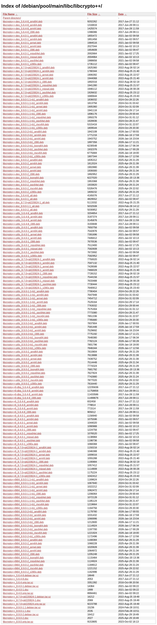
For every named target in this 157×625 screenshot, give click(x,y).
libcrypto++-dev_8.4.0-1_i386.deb (21, 50)
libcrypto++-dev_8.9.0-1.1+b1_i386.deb (24, 114)
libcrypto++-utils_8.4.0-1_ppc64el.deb (23, 252)
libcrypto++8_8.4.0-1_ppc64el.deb (21, 440)
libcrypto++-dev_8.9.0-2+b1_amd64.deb (24, 131)
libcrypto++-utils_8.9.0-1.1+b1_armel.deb (25, 298)
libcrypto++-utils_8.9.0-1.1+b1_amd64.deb (26, 291)
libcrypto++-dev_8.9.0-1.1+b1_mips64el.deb (27, 117)
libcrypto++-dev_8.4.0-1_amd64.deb (22, 35)
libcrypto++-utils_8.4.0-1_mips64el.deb (24, 245)
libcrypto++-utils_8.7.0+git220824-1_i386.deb (27, 273)
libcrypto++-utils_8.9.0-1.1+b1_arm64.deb (25, 295)
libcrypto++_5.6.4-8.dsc (15, 579)
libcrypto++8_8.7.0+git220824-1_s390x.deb (26, 476)
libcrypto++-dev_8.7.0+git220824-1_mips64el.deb (30, 85)
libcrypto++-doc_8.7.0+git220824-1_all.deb (26, 202)
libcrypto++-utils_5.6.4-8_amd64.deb (23, 213)
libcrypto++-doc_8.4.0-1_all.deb (20, 199)
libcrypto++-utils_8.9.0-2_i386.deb (21, 366)
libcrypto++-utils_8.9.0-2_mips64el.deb (24, 373)
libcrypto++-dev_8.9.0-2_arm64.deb (22, 163)
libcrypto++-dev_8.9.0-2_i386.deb (21, 174)
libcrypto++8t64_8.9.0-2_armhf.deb (22, 550)
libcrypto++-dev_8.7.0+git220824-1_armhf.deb (28, 78)
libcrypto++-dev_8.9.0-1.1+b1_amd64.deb (26, 99)
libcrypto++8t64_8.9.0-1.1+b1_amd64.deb (26, 479)
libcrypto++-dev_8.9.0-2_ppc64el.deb (23, 184)
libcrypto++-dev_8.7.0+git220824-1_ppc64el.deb (29, 92)
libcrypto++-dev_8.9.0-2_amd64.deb (22, 160)
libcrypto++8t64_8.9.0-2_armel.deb (22, 547)
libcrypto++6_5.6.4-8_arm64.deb (20, 405)
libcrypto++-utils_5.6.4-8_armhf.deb (22, 220)
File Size (92, 14)
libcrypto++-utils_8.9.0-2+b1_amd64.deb (25, 323)
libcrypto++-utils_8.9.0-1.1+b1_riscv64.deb (26, 316)
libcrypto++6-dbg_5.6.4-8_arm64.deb (23, 390)
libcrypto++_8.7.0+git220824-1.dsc (22, 600)
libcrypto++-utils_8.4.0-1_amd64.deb (23, 227)
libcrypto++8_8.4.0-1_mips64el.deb (22, 433)
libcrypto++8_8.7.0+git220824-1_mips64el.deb (28, 465)
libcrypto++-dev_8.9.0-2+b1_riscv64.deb (25, 153)
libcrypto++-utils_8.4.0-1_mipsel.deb (22, 248)
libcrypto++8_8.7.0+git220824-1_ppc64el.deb (27, 472)
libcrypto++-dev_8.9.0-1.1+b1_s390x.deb (25, 128)
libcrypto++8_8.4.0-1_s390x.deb (20, 444)
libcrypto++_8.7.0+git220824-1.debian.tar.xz (27, 596)
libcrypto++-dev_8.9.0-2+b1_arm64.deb (24, 135)
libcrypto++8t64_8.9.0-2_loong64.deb (23, 557)
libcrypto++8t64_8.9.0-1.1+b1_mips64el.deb (27, 497)
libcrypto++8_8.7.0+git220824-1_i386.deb (25, 462)
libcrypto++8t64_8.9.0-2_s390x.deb (22, 572)
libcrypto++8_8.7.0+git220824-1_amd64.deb (27, 447)
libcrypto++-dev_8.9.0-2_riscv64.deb (23, 188)
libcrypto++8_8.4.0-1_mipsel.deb (20, 437)
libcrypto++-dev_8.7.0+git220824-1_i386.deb (27, 82)
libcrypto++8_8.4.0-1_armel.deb (20, 422)
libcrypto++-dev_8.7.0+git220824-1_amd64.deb (29, 67)
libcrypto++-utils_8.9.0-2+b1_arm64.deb (24, 327)
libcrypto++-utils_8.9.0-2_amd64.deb (23, 351)
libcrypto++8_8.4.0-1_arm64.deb (20, 419)
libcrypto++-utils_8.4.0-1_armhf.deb (22, 238)
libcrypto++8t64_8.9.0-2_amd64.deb (22, 540)
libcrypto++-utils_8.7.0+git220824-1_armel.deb (28, 266)
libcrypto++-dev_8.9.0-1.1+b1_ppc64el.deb (26, 121)
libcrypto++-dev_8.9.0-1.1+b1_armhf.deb (25, 110)
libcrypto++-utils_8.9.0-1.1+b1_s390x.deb (25, 320)
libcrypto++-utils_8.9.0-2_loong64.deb (23, 369)
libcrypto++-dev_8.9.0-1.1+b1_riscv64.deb (26, 124)
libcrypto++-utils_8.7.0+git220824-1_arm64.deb (28, 263)
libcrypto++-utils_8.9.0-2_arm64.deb (22, 355)
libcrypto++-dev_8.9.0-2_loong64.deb (23, 177)
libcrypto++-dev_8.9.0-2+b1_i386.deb (23, 142)
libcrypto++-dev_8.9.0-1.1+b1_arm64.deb (25, 103)
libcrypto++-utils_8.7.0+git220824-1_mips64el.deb (30, 277)
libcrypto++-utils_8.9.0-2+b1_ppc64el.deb (25, 341)
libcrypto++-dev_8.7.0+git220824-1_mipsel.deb (28, 89)
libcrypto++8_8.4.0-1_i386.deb (19, 430)
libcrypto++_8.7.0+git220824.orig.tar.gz (24, 604)
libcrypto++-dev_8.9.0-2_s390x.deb (22, 192)
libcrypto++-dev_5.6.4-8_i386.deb (21, 32)
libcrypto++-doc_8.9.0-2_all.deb (20, 209)
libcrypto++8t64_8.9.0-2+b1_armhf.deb (24, 518)
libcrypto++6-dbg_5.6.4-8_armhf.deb (23, 394)
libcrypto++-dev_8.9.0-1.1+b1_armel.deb (25, 106)
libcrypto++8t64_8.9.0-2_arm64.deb (22, 543)
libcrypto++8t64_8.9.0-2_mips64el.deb (24, 561)
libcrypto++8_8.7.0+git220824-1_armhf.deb (26, 458)
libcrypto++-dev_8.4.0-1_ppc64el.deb (23, 60)
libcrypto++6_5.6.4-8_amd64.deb (21, 401)
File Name (9, 14)
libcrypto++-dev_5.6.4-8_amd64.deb (22, 21)
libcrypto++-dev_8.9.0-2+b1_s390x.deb (24, 156)
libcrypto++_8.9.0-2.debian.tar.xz (20, 614)
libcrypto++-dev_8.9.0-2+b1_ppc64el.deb (25, 149)
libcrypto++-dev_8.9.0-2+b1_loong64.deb (25, 145)
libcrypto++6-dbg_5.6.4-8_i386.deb (22, 398)
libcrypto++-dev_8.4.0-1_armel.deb (22, 43)
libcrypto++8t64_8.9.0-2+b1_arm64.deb (24, 515)
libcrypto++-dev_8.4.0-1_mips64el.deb (24, 53)
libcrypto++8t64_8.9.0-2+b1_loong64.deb (25, 525)
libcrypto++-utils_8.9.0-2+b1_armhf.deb (24, 330)
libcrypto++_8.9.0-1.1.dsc (17, 611)
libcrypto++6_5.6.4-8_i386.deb (19, 412)
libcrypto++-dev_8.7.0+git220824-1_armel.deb (28, 75)
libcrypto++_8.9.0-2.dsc (15, 618)
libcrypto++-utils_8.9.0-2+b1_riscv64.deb (25, 344)
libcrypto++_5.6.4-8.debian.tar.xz (20, 575)
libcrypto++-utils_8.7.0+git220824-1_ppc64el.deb (29, 284)
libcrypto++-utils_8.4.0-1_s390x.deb (22, 256)
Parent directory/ (12, 18)
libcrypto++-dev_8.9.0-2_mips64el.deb (24, 181)
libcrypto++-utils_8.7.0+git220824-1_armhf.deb (28, 270)
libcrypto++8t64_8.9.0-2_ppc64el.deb (23, 565)
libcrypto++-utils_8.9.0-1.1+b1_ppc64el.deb (26, 312)
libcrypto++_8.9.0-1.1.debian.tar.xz (22, 607)
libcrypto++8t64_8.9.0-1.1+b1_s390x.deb (25, 508)
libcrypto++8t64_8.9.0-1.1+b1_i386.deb (24, 494)
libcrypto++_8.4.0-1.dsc (15, 589)
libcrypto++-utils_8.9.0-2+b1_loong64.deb (25, 337)
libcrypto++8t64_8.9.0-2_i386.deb (21, 554)
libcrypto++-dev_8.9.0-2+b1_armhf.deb (24, 138)
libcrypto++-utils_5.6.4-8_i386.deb (21, 224)
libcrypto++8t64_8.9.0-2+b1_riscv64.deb (25, 533)
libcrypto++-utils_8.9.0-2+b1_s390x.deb (24, 348)
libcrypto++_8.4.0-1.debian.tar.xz (20, 586)
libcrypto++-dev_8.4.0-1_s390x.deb (22, 64)
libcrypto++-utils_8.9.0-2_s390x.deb (22, 383)
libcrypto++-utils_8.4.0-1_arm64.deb (22, 231)
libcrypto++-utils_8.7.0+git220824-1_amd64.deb (29, 259)
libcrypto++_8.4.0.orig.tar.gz (18, 593)
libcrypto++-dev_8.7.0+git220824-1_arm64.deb (28, 71)
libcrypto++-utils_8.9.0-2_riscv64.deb (23, 380)
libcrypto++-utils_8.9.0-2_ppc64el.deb (23, 376)
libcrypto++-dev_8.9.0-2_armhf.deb (22, 170)
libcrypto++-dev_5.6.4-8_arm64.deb (22, 25)
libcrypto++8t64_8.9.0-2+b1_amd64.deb (24, 511)
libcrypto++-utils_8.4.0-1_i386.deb (21, 241)
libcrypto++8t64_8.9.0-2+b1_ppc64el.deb (25, 529)
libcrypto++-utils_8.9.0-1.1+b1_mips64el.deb (27, 309)
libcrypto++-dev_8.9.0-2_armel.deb (22, 167)
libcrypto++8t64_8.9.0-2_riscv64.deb (23, 568)
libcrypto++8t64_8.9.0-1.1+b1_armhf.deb (25, 490)
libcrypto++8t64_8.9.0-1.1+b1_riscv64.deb (26, 504)
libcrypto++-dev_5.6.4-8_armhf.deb (22, 28)
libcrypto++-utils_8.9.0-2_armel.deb (22, 359)
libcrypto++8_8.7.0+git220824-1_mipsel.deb (27, 469)
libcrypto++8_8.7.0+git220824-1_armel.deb (26, 454)
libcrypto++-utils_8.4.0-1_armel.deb (22, 234)
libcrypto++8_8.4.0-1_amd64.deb (21, 415)
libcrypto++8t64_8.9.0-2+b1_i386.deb (23, 522)
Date (121, 14)
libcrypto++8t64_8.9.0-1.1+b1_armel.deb (25, 486)
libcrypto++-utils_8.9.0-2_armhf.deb (22, 362)
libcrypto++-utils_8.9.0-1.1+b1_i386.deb (24, 305)
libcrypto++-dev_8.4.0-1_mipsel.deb (22, 57)
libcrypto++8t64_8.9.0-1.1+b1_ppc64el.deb (26, 501)
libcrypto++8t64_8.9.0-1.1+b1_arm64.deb (25, 483)
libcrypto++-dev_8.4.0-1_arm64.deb (22, 39)
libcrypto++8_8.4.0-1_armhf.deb (20, 426)
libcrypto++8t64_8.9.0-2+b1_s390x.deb (24, 536)
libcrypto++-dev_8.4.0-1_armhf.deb (22, 46)
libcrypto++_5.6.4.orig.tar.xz (18, 582)
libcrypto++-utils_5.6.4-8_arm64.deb (22, 216)
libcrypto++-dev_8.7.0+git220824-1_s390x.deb (28, 96)
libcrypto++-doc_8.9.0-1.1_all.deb (21, 206)
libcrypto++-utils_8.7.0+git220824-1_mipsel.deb (29, 280)
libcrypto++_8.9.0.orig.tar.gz (18, 621)
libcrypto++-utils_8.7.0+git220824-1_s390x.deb (28, 288)
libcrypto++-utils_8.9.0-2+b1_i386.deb (23, 334)
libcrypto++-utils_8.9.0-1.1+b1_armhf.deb (25, 302)
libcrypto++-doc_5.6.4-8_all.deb (20, 195)
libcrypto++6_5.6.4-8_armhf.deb (20, 408)
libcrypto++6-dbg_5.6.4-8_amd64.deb (23, 387)
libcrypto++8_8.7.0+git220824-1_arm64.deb (27, 451)
